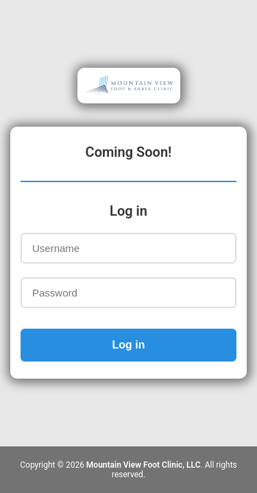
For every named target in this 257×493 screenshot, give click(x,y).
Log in (128, 345)
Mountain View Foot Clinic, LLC (143, 465)
